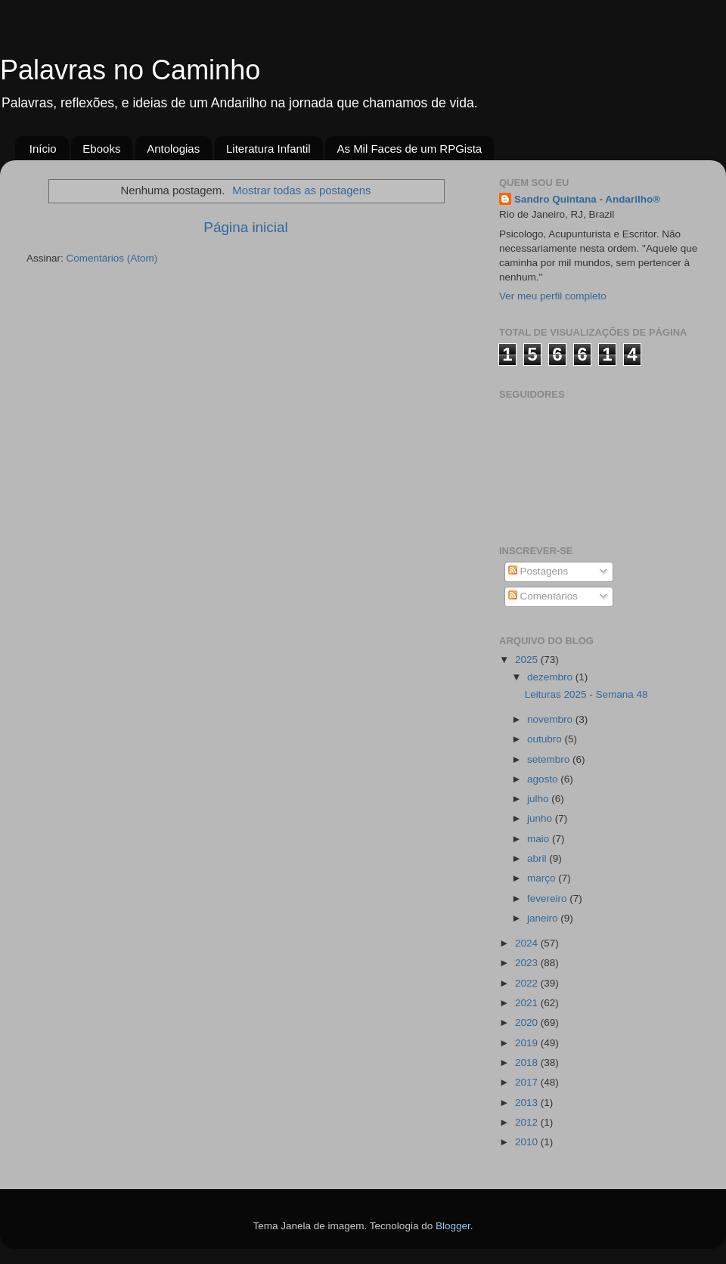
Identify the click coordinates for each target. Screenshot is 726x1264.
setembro (549, 759)
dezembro (551, 677)
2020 (528, 1022)
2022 (528, 983)
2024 (528, 943)
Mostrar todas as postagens (301, 190)
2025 (528, 659)
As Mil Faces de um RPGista (409, 148)
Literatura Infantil (268, 148)
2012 (528, 1122)
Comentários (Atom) (112, 258)
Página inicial (245, 227)
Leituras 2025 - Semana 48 (586, 694)
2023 (528, 962)
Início (43, 148)
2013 (528, 1102)
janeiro (543, 918)
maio (539, 838)
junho (541, 818)
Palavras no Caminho (130, 69)
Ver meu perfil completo (553, 296)
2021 (528, 1002)
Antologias (173, 148)
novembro (551, 719)
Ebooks (101, 148)
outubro (546, 739)
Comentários (543, 596)
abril (538, 858)
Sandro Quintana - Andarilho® (587, 199)
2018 (528, 1062)
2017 (528, 1082)
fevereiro (548, 898)
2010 (528, 1142)
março (542, 878)
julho (539, 798)
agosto (543, 779)
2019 (528, 1043)
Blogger (453, 1225)
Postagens (538, 571)
